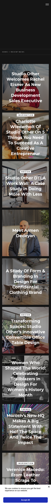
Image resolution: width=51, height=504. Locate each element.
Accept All (25, 500)
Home (5, 52)
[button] (47, 4)
